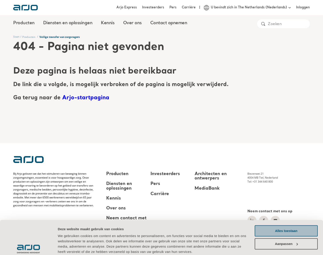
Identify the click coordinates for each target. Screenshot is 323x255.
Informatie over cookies (77, 234)
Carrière (189, 7)
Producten (28, 37)
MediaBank (207, 188)
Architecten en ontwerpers (211, 176)
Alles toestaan (286, 208)
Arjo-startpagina (85, 98)
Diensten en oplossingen (119, 186)
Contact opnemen (168, 23)
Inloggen (303, 7)
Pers (172, 7)
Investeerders (153, 7)
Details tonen (68, 246)
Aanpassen (286, 221)
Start (16, 37)
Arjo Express (126, 7)
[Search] (288, 24)
